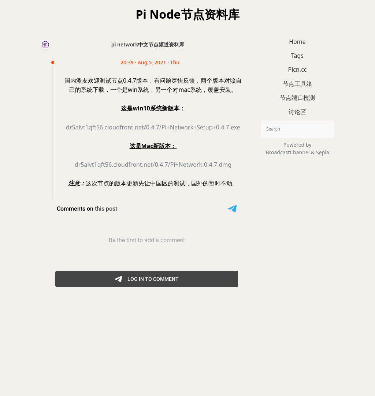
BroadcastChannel (288, 152)
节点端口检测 (297, 98)
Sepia (322, 152)
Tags (297, 56)
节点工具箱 (297, 84)
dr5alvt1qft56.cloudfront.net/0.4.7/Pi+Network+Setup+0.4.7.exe (153, 127)
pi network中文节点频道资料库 (148, 44)
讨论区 (297, 112)
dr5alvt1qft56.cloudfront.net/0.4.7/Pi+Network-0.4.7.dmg (153, 165)
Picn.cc (297, 69)
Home (297, 42)
